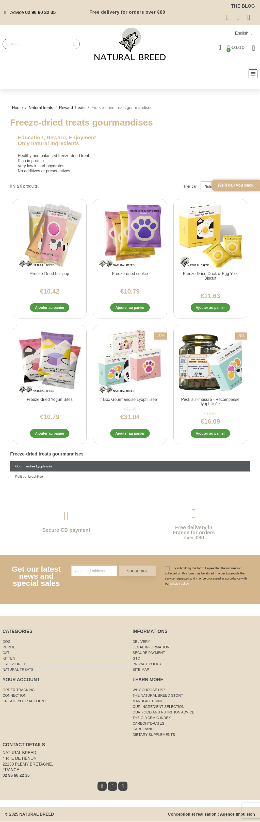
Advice (33, 12)
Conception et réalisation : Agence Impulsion (211, 815)
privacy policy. (179, 584)
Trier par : (191, 186)
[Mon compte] (220, 47)
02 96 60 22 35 (16, 776)
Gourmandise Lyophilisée (33, 467)
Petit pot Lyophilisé (29, 477)
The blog (243, 6)
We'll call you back (244, 196)
